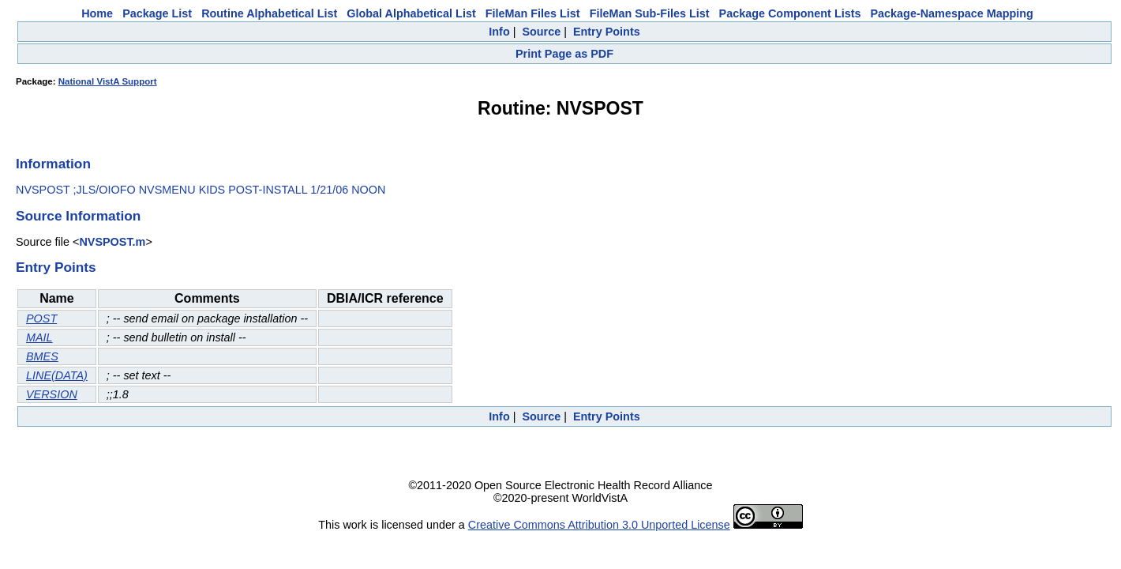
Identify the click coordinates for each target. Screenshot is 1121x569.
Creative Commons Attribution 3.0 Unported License (599, 524)
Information (53, 163)
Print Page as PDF (564, 53)
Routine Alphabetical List (269, 13)
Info (499, 31)
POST (41, 318)
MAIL (39, 337)
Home (97, 13)
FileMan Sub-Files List (650, 13)
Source (541, 31)
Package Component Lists (790, 13)
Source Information (78, 216)
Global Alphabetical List (411, 13)
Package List (157, 13)
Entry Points (606, 31)
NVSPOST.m (112, 242)
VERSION (51, 394)
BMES (42, 356)
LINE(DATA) (57, 375)
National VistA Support (107, 81)
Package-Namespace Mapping (952, 13)
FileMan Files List (533, 13)
